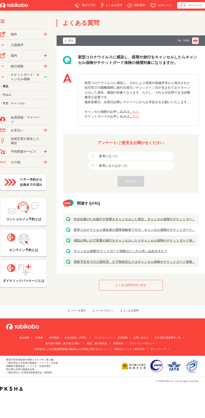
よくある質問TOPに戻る (131, 285)
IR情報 (39, 337)
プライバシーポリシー (142, 343)
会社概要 (24, 337)
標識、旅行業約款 (97, 343)
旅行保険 (17, 66)
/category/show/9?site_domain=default (45, 130)
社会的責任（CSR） (76, 337)
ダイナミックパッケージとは (23, 273)
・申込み (5, 94)
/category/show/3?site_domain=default (45, 162)
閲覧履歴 (136, 5)
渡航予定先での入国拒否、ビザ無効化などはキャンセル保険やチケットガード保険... (134, 261)
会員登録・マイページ (25, 119)
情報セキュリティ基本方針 (129, 349)
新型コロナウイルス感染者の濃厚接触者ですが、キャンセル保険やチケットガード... (134, 229)
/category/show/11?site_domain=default (45, 151)
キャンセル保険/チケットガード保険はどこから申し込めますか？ (120, 251)
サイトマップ (158, 349)
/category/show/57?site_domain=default (45, 55)
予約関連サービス (23, 151)
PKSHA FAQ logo (11, 389)
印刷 (195, 41)
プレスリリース (103, 337)
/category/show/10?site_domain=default (45, 66)
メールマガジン (105, 310)
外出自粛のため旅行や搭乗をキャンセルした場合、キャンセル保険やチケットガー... (134, 219)
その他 (15, 162)
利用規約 (118, 343)
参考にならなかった (113, 165)
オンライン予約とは (23, 242)
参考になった (108, 156)
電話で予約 (85, 5)
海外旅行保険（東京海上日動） (63, 343)
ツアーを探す (78, 310)
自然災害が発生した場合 (25, 141)
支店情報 (122, 337)
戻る (70, 40)
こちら (134, 111)
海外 (14, 34)
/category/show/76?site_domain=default (45, 34)
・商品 (4, 86)
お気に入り (161, 5)
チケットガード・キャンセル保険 (25, 77)
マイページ (191, 5)
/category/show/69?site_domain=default (45, 77)
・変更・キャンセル (12, 103)
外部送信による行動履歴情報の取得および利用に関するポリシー (71, 349)
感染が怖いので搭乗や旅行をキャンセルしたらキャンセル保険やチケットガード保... (134, 240)
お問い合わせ (141, 337)
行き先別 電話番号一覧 (168, 337)
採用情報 (54, 337)
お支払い (17, 130)
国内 (14, 55)
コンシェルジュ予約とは (23, 211)
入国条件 (17, 45)
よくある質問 (111, 5)
